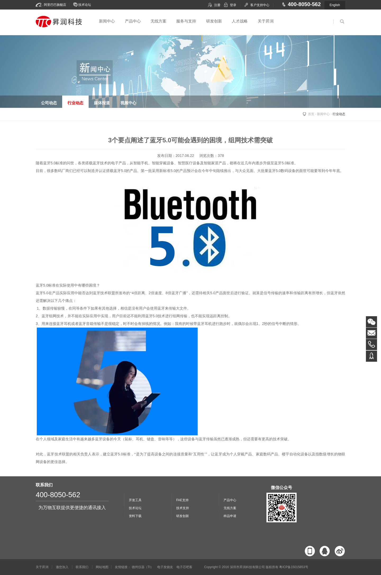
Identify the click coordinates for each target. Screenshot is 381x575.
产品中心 (133, 21)
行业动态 (339, 114)
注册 (217, 5)
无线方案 (158, 21)
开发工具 (135, 500)
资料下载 (135, 516)
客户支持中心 (259, 5)
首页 (311, 114)
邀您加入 (62, 567)
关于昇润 (266, 21)
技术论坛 (84, 5)
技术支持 (182, 508)
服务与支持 (186, 21)
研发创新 (214, 21)
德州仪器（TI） (143, 567)
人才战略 (240, 21)
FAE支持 (182, 500)
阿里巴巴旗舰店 (55, 5)
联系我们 (82, 567)
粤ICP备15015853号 (293, 567)
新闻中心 (107, 21)
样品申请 (230, 516)
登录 (233, 5)
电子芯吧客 (184, 567)
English (335, 5)
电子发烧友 (165, 567)
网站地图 (102, 567)
